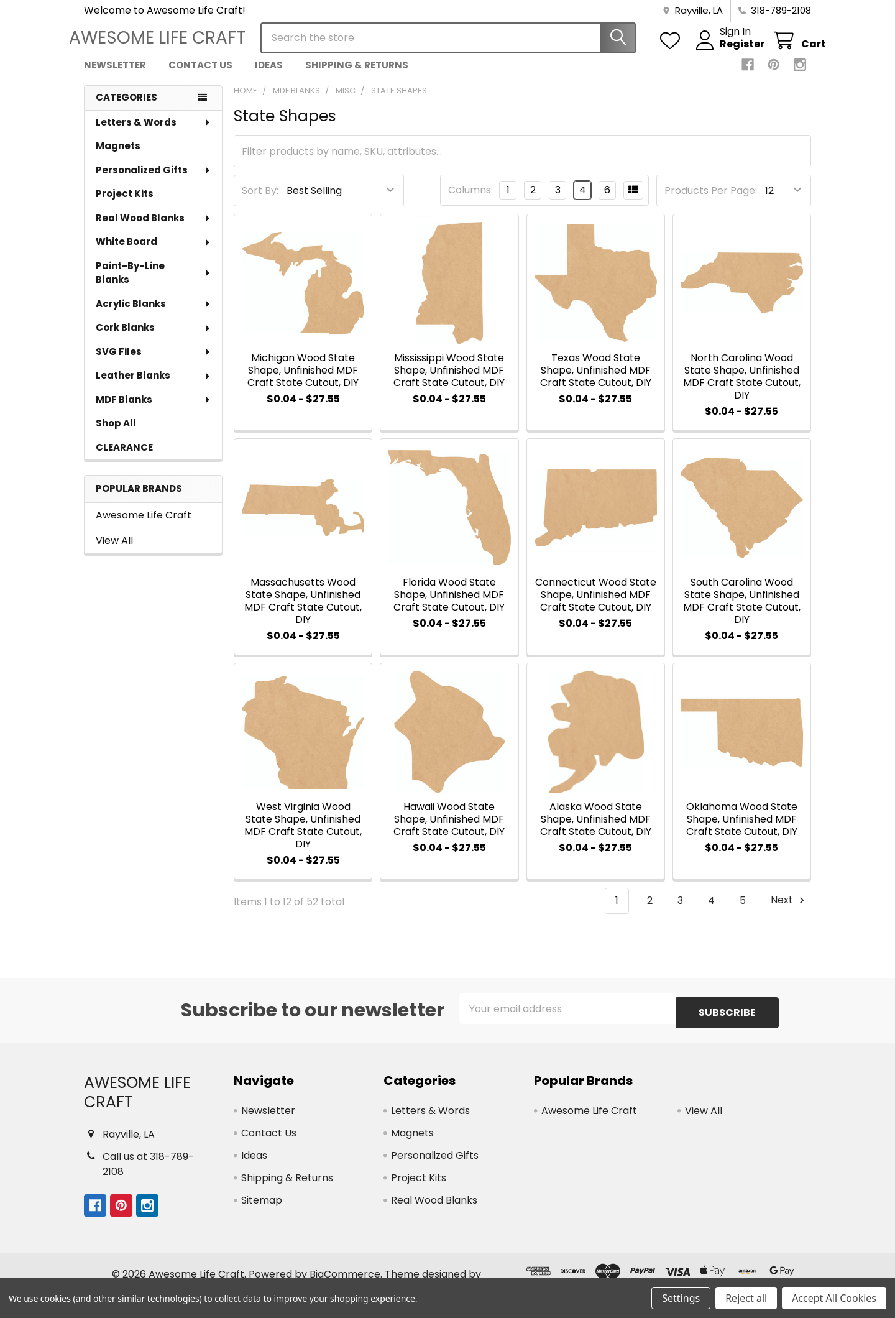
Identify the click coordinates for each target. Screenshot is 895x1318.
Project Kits (125, 204)
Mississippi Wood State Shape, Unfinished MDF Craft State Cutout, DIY (449, 381)
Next (789, 912)
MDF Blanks (153, 410)
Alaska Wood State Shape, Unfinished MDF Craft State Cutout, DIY (595, 830)
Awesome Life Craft (143, 526)
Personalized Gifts (153, 181)
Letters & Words (153, 133)
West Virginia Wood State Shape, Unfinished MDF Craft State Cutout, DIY (303, 836)
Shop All (116, 434)
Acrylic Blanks (153, 314)
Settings (681, 1298)
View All (114, 552)
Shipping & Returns (356, 76)
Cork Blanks (153, 338)
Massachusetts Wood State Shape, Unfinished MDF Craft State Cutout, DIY (303, 612)
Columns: (470, 201)
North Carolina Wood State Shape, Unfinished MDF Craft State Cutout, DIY (742, 387)
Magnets (118, 157)
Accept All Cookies (834, 1298)
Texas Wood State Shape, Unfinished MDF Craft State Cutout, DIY (595, 381)
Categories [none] (126, 108)
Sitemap (261, 1207)
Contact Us (200, 76)
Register (727, 51)
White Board (153, 252)
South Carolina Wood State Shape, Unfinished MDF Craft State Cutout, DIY (742, 612)
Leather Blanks (153, 386)
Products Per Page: (710, 202)
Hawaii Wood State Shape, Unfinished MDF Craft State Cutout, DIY (449, 830)
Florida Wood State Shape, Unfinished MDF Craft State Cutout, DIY (449, 605)
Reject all (746, 1298)
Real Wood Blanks (153, 229)
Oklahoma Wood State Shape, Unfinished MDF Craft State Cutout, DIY (741, 830)
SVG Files (153, 362)
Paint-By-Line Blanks (153, 284)
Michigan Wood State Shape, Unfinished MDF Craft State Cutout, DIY (303, 381)
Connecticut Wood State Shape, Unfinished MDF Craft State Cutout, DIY (595, 605)
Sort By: (260, 202)
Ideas (269, 76)
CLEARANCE (124, 458)
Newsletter (115, 76)
